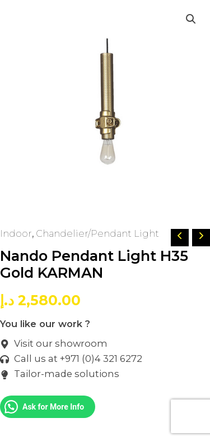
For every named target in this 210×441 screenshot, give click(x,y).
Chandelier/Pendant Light (97, 233)
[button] (191, 19)
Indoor (16, 233)
